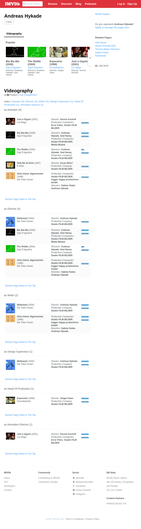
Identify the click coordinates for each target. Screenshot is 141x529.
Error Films (57, 125)
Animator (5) (17, 101)
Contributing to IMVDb (49, 478)
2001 (75, 64)
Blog (78, 3)
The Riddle (34, 61)
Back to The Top (28, 199)
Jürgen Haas (66, 398)
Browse (52, 3)
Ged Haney (66, 136)
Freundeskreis (57, 67)
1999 (53, 64)
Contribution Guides (48, 482)
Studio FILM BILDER (62, 141)
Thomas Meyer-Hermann (107, 49)
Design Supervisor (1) (61, 101)
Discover (66, 3)
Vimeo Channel (81, 490)
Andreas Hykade (59, 188)
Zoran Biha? (66, 163)
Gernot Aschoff (68, 119)
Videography (14, 33)
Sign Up (132, 3)
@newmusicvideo (82, 482)
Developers (9, 486)
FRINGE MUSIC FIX (116, 503)
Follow (9, 22)
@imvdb (78, 478)
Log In (121, 3)
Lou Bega (76, 67)
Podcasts (90, 3)
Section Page (11, 199)
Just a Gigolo (79, 61)
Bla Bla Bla (12, 61)
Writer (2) (44, 101)
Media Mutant (58, 144)
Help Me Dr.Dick (25, 163)
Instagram (79, 494)
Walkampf (22, 218)
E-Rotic (20, 166)
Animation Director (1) (31, 104)
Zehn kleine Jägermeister (30, 173)
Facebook (78, 486)
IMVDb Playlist (102, 14)
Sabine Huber (68, 185)
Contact (8, 490)
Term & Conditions (75, 519)
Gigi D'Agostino (13, 67)
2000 (9, 64)
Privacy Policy (92, 519)
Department (31, 95)
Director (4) (31, 101)
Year (21, 95)
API (6, 482)
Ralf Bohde (100, 56)
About (7, 478)
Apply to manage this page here (112, 27)
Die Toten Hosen (25, 179)
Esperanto (56, 61)
